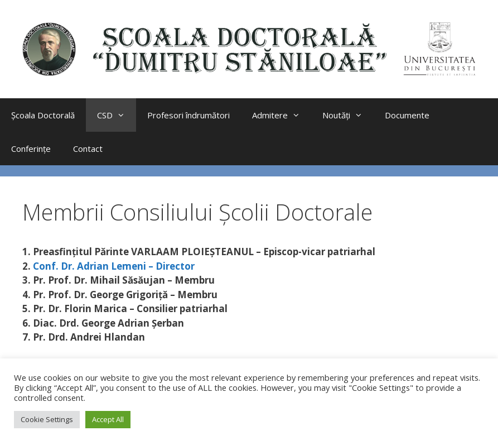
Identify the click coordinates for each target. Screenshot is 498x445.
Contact (88, 148)
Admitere (281, 115)
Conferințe (31, 148)
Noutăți (348, 115)
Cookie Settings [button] (47, 419)
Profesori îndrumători (188, 115)
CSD (116, 115)
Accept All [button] (108, 419)
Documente (407, 115)
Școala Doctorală (43, 115)
